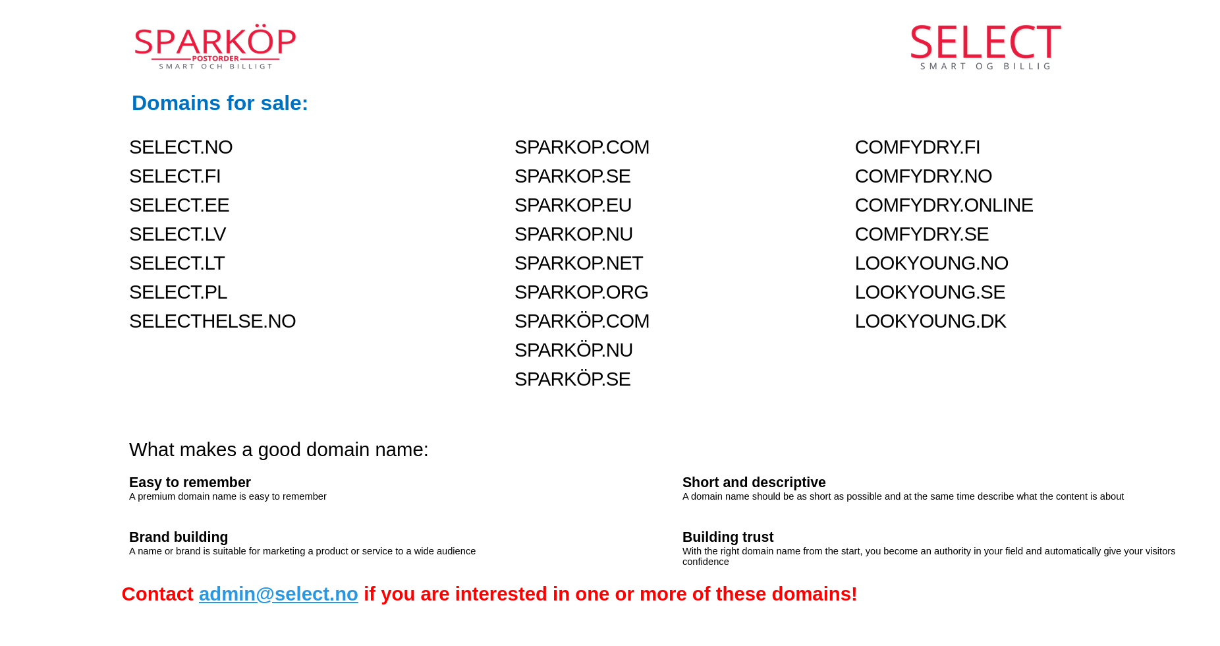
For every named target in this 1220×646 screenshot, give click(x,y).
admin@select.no (278, 593)
